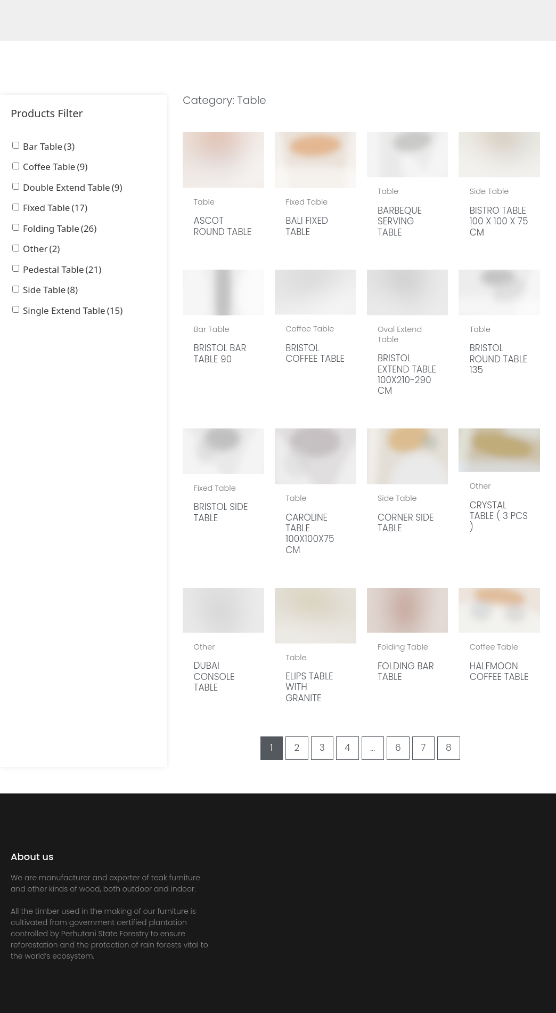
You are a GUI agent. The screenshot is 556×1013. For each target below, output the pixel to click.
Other (41, 248)
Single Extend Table (72, 310)
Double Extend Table (72, 187)
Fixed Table (55, 207)
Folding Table (59, 228)
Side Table (50, 289)
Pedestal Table (62, 269)
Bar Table (49, 146)
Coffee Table (55, 166)
